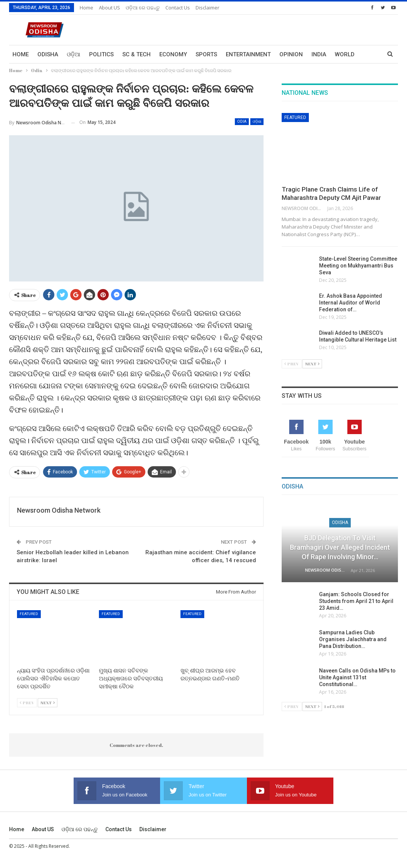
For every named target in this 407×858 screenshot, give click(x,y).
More (343, 54)
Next (47, 702)
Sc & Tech (136, 54)
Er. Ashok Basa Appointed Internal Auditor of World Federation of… (350, 302)
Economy (173, 54)
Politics (101, 54)
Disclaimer (207, 7)
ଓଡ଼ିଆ (73, 54)
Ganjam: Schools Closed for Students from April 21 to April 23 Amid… (356, 601)
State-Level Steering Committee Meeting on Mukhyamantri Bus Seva (358, 265)
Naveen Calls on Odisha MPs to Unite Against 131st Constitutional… (357, 677)
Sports (206, 54)
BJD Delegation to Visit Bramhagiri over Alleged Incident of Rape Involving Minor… (340, 547)
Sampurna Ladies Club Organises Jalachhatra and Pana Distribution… (353, 639)
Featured (29, 614)
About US (109, 7)
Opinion (291, 54)
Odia (242, 121)
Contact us (177, 7)
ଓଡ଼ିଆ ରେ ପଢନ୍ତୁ (143, 7)
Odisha (47, 54)
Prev (27, 702)
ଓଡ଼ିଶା (257, 121)
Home (86, 7)
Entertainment (248, 54)
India (318, 54)
